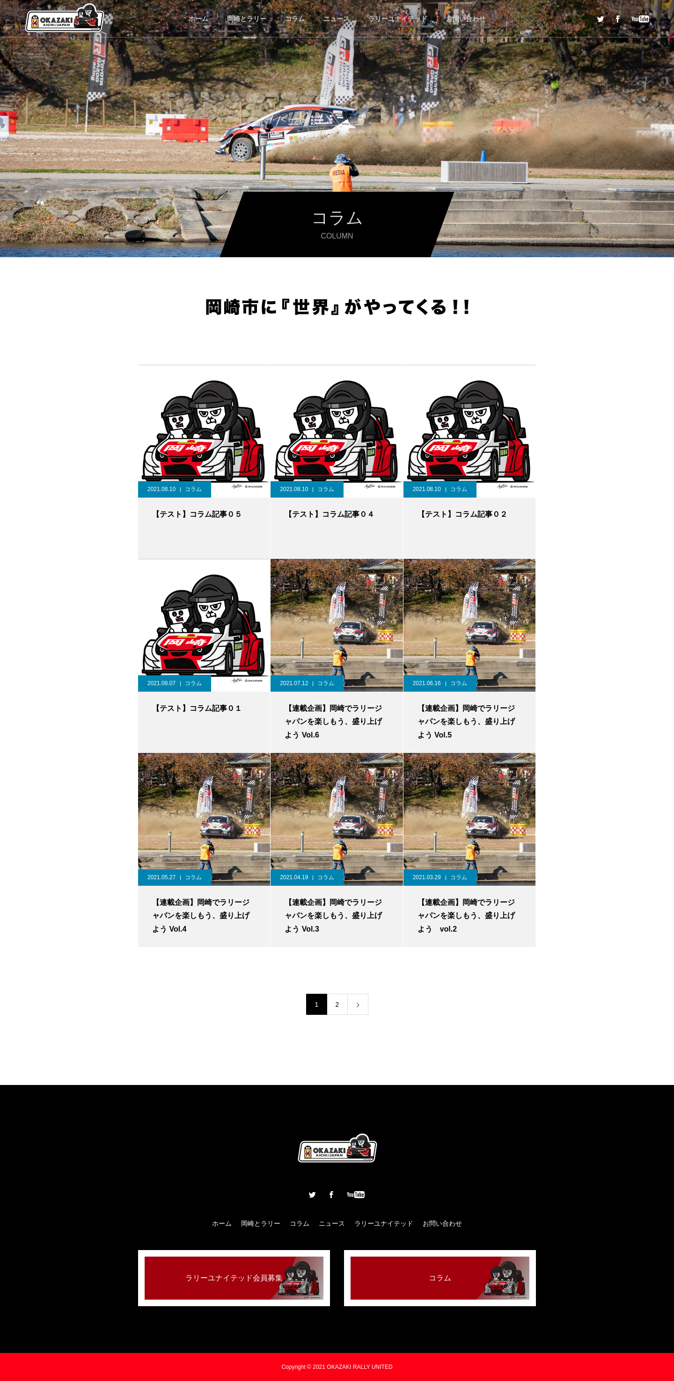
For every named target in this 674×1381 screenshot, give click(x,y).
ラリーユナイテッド (397, 18)
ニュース (336, 18)
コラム (295, 18)
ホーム (198, 18)
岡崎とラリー (246, 18)
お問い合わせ (465, 18)
